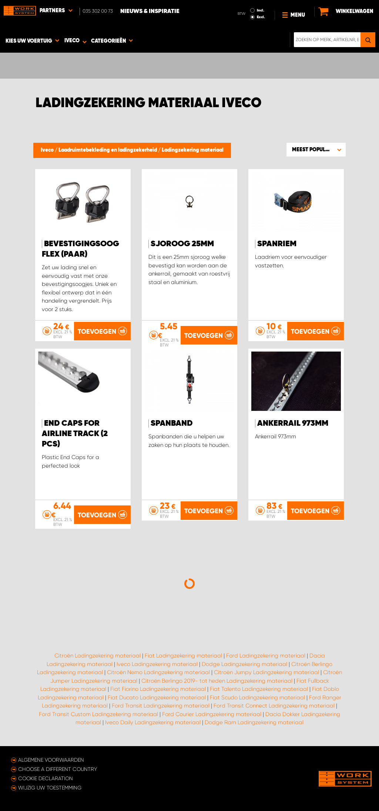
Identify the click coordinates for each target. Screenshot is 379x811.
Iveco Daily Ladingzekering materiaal (153, 722)
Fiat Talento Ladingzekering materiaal (259, 689)
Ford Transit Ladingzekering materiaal (160, 705)
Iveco (48, 150)
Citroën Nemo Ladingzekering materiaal (158, 672)
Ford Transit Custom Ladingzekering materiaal (98, 714)
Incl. (260, 10)
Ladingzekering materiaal (193, 150)
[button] (316, 149)
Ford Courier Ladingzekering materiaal (211, 714)
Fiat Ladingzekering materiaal (183, 655)
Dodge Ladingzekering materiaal (244, 664)
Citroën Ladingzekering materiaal (97, 655)
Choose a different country (57, 769)
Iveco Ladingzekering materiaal (157, 664)
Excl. (261, 17)
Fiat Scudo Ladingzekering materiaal (257, 697)
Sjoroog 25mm (182, 244)
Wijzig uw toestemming (49, 788)
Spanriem (276, 244)
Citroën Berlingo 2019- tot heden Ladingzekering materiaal (216, 681)
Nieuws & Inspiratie (150, 11)
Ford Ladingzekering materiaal (265, 655)
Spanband (172, 423)
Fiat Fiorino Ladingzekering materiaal (158, 689)
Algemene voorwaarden (51, 760)
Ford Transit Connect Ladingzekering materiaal (274, 705)
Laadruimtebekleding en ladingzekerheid (108, 150)
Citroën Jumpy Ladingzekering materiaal (266, 672)
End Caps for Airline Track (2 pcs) (75, 433)
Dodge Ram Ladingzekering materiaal (254, 722)
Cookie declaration (45, 778)
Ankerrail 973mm (292, 423)
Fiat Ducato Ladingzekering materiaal (157, 697)
